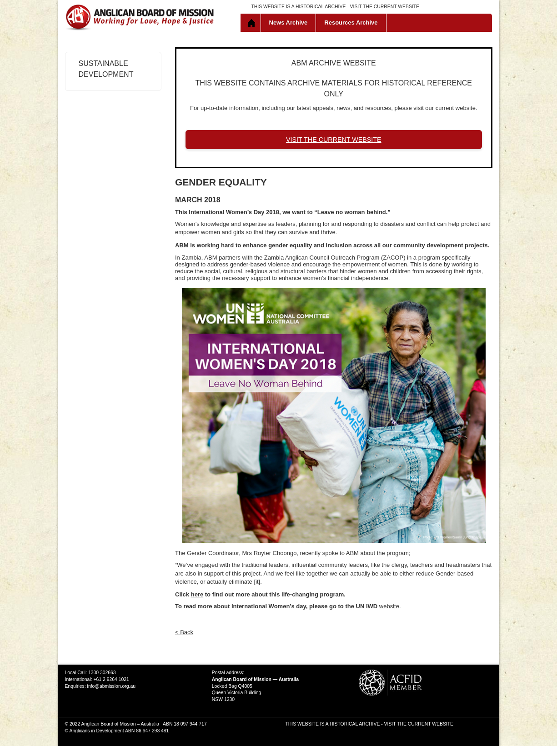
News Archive (288, 22)
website (389, 606)
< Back (184, 632)
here (197, 594)
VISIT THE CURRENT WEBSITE (384, 6)
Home (252, 23)
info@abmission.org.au (111, 686)
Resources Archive (350, 22)
